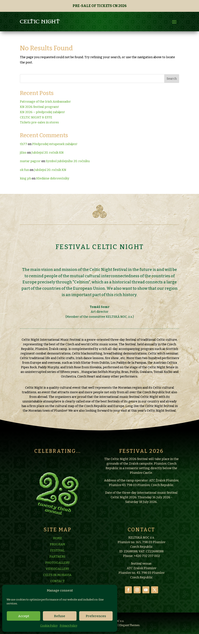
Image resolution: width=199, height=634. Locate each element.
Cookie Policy (49, 625)
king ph (25, 178)
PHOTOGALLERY (57, 583)
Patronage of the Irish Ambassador (45, 102)
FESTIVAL (57, 571)
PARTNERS (57, 577)
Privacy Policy (68, 625)
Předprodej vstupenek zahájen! (54, 144)
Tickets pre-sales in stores (39, 122)
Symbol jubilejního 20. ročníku (68, 161)
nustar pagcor (30, 161)
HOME (57, 559)
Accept (23, 616)
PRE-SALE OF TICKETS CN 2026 (100, 6)
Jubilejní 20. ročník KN (47, 153)
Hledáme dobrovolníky (52, 178)
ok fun (24, 170)
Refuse (59, 616)
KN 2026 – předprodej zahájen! (42, 112)
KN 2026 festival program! (39, 107)
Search (172, 79)
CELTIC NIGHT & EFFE (36, 117)
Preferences (96, 616)
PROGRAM (57, 565)
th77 (23, 144)
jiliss (23, 153)
